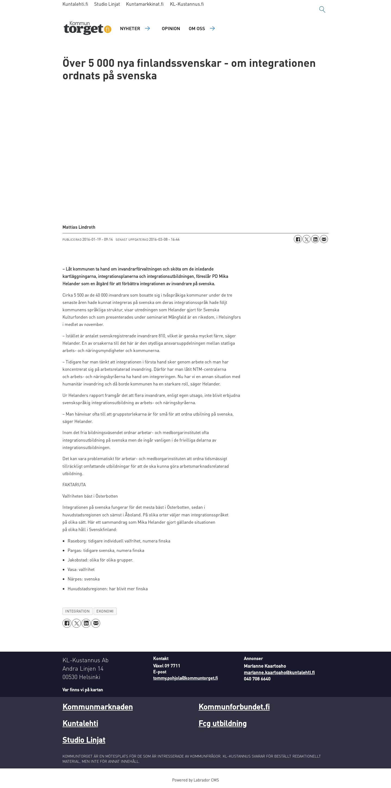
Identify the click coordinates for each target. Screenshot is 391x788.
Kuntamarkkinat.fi (145, 4)
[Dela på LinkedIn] (315, 239)
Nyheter (130, 28)
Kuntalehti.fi (75, 4)
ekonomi (105, 611)
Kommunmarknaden (97, 706)
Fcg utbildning (222, 723)
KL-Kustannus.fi (187, 4)
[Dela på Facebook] (298, 239)
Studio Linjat (107, 4)
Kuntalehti (80, 723)
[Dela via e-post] (324, 239)
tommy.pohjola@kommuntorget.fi (185, 678)
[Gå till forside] (87, 28)
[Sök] (322, 9)
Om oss (197, 28)
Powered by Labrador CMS (195, 779)
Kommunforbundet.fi (234, 706)
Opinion (171, 28)
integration (77, 611)
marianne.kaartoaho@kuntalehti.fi (279, 672)
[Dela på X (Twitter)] (306, 239)
